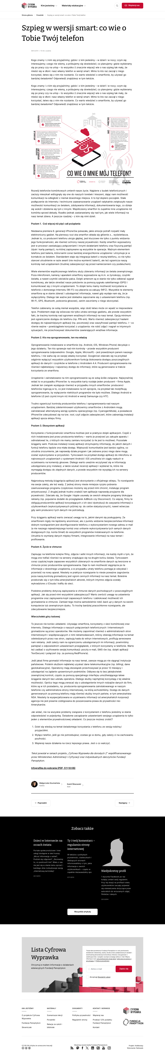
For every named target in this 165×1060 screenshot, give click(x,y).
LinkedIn (92, 1048)
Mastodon (78, 1048)
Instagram (109, 1048)
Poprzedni (42, 803)
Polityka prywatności (81, 1015)
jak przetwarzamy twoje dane (106, 959)
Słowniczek (27, 1027)
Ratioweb (139, 1048)
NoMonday (139, 1046)
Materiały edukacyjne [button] (72, 5)
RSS (71, 1048)
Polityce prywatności (102, 961)
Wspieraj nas (134, 5)
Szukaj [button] (117, 5)
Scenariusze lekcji (54, 1015)
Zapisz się (123, 969)
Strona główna (27, 15)
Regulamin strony (79, 1020)
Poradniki (39, 15)
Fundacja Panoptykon (31, 1023)
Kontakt (96, 1027)
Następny (123, 803)
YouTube (103, 1048)
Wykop (98, 1048)
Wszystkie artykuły (82, 912)
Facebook (82, 1048)
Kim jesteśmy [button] (47, 5)
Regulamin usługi (104, 977)
